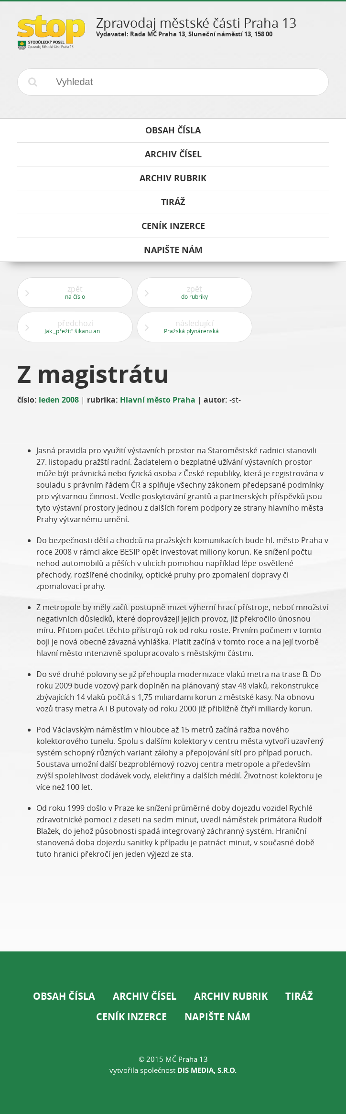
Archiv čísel (144, 996)
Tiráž (299, 996)
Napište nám (217, 1016)
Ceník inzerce (131, 1016)
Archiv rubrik (231, 996)
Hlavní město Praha (157, 399)
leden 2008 (59, 399)
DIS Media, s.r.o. (207, 1070)
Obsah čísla (64, 996)
